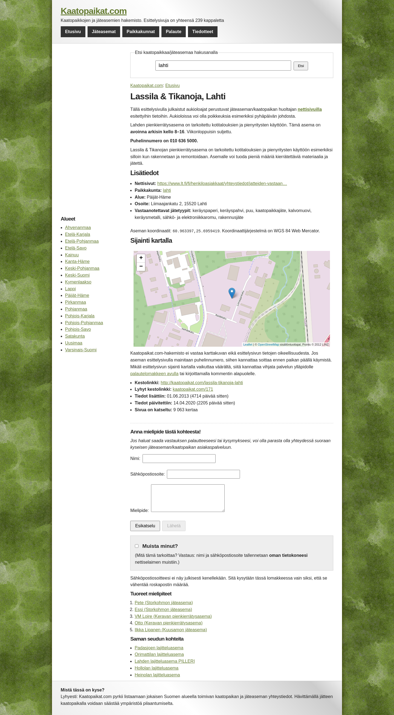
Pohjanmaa (76, 309)
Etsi (301, 66)
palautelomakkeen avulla (154, 373)
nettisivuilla (310, 109)
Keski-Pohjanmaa (82, 268)
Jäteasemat (104, 31)
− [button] (141, 267)
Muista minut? (160, 546)
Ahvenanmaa (78, 227)
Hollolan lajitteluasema (156, 668)
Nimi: (135, 458)
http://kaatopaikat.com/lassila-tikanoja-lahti (202, 382)
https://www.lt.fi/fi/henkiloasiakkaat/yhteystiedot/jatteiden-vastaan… (222, 183)
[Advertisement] (92, 131)
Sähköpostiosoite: (147, 474)
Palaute (173, 31)
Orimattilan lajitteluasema (159, 654)
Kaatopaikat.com (94, 11)
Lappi (70, 288)
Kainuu (72, 255)
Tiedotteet (202, 31)
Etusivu (73, 31)
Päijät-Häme (77, 295)
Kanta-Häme (77, 261)
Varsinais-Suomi (81, 350)
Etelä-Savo (75, 248)
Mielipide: (139, 510)
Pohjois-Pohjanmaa (84, 322)
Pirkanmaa (75, 302)
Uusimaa (73, 343)
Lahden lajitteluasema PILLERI (165, 661)
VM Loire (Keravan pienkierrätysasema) (173, 616)
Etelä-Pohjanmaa (82, 241)
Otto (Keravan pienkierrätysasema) (168, 623)
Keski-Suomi (77, 275)
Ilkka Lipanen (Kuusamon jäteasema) (171, 629)
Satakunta (75, 336)
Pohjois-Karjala (80, 316)
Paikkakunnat (141, 31)
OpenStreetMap (268, 344)
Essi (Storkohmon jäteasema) (163, 609)
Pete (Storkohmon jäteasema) (164, 602)
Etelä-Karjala (77, 234)
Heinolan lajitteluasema (157, 675)
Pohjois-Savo (78, 329)
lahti (167, 190)
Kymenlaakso (78, 282)
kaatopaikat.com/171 (193, 389)
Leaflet (247, 344)
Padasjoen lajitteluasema (159, 647)
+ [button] (141, 258)
